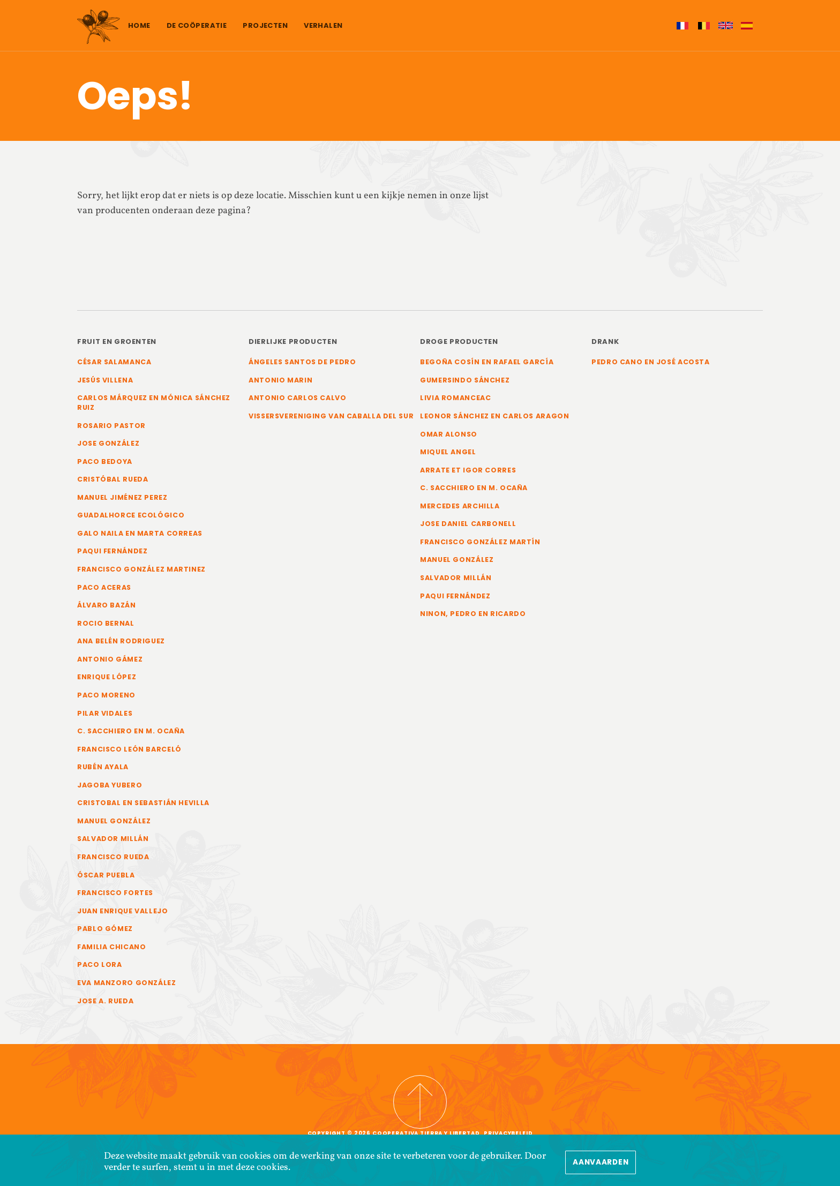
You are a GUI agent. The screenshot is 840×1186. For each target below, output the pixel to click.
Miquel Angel (448, 452)
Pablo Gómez (105, 933)
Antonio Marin (280, 380)
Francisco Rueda (114, 861)
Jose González (108, 443)
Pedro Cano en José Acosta (651, 361)
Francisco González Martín (481, 543)
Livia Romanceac (455, 398)
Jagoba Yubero (109, 788)
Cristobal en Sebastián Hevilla (144, 806)
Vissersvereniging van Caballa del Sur (324, 421)
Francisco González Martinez (142, 570)
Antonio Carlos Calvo (298, 398)
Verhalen (323, 25)
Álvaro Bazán (106, 607)
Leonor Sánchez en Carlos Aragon (495, 416)
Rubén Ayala (103, 770)
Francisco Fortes (116, 897)
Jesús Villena (105, 380)
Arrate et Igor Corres (468, 470)
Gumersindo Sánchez (465, 380)
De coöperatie (197, 25)
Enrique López (106, 679)
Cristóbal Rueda (113, 480)
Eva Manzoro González (126, 988)
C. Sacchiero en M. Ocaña (131, 734)
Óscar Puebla (106, 879)
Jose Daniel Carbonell (468, 525)
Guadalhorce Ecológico (130, 516)
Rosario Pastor (112, 426)
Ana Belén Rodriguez (121, 643)
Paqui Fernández (112, 553)
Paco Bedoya (104, 462)
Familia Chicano (112, 951)
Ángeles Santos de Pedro (303, 361)
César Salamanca (115, 361)
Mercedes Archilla (460, 507)
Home (139, 25)
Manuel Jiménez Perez (122, 498)
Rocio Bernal (105, 625)
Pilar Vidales (105, 715)
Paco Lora (99, 969)
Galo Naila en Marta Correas (140, 534)
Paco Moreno (106, 697)
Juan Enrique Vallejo (122, 915)
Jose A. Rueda (105, 1006)
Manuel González (114, 824)
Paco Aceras (104, 589)
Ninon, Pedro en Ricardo (473, 615)
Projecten (265, 25)
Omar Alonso (449, 434)
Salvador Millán (113, 842)
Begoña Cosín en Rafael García (487, 361)
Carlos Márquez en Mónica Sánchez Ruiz (154, 403)
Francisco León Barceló (130, 752)
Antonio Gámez (109, 661)
